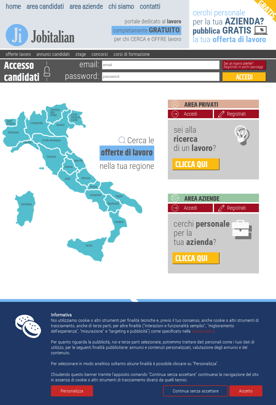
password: (82, 76)
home (13, 7)
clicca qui (191, 164)
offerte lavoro (18, 54)
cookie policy (203, 331)
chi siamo (121, 7)
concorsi (100, 54)
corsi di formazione (132, 54)
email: (89, 64)
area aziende (86, 7)
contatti (150, 7)
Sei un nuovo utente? (243, 65)
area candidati (45, 7)
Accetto (246, 391)
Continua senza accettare (196, 391)
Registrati (236, 114)
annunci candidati (53, 54)
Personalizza (72, 391)
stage (80, 54)
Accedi (190, 114)
